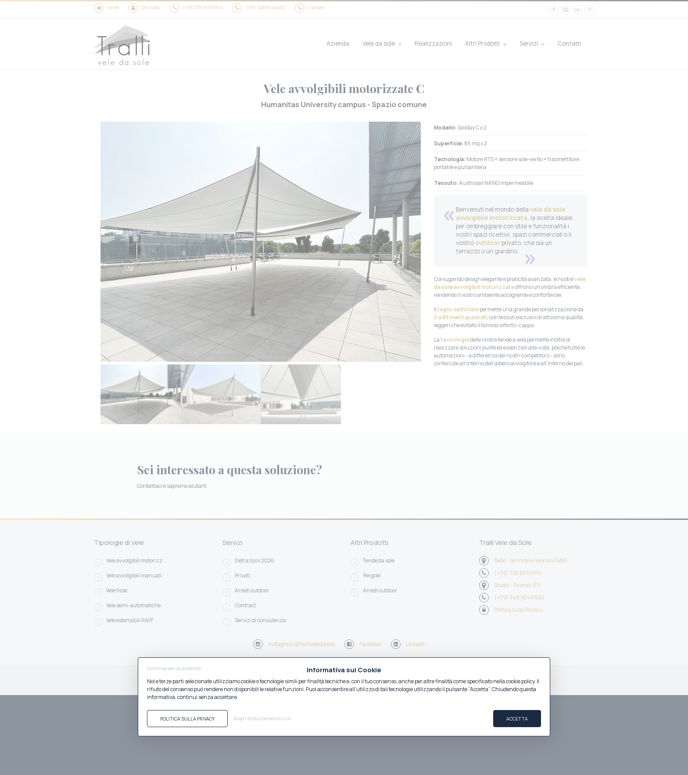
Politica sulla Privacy (187, 719)
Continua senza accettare (174, 668)
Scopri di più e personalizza (261, 718)
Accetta (517, 719)
